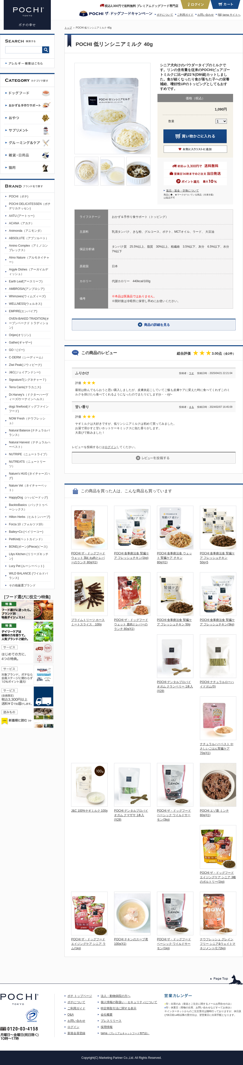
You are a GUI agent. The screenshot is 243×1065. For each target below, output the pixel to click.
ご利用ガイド (185, 14)
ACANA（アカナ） (21, 223)
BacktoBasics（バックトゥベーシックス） (28, 507)
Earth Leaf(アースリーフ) (25, 281)
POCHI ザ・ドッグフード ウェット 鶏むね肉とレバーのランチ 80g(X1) (88, 558)
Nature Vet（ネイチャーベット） (28, 488)
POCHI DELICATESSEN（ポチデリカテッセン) (30, 206)
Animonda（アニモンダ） (26, 230)
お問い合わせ (205, 14)
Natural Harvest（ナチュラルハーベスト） (29, 445)
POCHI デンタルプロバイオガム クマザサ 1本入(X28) (131, 815)
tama (125, 1033)
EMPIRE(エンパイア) (23, 311)
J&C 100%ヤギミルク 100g (89, 810)
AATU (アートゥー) (21, 216)
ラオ (191, 373)
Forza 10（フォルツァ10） (27, 524)
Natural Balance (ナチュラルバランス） (29, 433)
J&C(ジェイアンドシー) (24, 372)
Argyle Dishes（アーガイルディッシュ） (28, 272)
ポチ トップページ (79, 996)
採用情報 (107, 1027)
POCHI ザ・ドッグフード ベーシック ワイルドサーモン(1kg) (174, 944)
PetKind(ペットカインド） (26, 539)
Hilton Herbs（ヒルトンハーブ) (29, 517)
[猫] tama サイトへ (229, 14)
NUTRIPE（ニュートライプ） (29, 454)
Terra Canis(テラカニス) (25, 387)
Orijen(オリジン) (20, 335)
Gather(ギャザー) (20, 342)
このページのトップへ (226, 980)
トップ (68, 27)
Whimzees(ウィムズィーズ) (27, 296)
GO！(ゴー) (17, 350)
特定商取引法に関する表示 (118, 1008)
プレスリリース (111, 1021)
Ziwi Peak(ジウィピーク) (25, 365)
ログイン (111, 447)
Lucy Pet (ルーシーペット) (26, 566)
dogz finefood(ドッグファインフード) (29, 409)
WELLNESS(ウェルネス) (25, 303)
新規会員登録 (76, 1033)
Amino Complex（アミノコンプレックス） (28, 248)
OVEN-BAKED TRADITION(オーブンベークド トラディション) (29, 323)
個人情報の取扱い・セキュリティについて (129, 1002)
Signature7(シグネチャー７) (27, 379)
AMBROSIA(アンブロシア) (26, 289)
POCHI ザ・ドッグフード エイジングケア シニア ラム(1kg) (88, 944)
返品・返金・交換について (182, 190)
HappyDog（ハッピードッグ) (28, 497)
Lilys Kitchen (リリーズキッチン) (28, 556)
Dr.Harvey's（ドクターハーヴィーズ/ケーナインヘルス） (28, 397)
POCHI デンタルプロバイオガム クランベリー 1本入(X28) (175, 686)
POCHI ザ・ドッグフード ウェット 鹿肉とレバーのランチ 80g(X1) (131, 624)
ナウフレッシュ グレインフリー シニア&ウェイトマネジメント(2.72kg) (217, 944)
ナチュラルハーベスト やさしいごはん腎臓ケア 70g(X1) (216, 748)
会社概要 (107, 1014)
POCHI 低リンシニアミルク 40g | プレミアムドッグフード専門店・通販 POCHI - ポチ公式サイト (27, 15)
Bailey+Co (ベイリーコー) (26, 531)
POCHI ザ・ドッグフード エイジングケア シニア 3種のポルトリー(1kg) (218, 877)
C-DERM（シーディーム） (27, 357)
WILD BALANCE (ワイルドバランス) (28, 576)
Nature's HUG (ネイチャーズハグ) (29, 476)
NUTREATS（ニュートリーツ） (27, 464)
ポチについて (165, 14)
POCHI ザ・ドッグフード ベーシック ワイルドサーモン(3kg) (174, 815)
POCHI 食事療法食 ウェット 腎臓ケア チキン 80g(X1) (174, 558)
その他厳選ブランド (22, 585)
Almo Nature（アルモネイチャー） (29, 260)
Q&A (70, 1014)
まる (191, 407)
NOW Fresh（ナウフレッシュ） (27, 421)
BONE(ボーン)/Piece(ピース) (28, 546)
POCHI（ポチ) (18, 196)
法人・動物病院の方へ (115, 996)
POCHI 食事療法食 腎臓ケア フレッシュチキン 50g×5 (217, 558)
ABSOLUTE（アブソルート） (29, 238)
